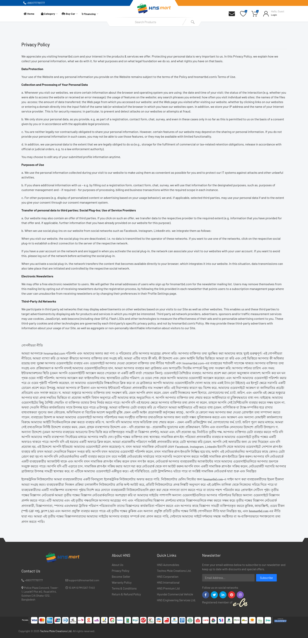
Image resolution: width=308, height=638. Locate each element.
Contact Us (30, 571)
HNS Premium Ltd (168, 588)
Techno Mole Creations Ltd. (174, 570)
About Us (117, 565)
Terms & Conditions (124, 588)
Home (29, 13)
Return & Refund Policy (126, 594)
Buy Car (70, 13)
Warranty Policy (122, 582)
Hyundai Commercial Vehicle (175, 594)
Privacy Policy (120, 570)
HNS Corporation (167, 576)
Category (49, 13)
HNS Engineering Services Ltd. (176, 600)
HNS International (168, 582)
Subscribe (266, 578)
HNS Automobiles (168, 565)
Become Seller (121, 576)
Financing (90, 14)
